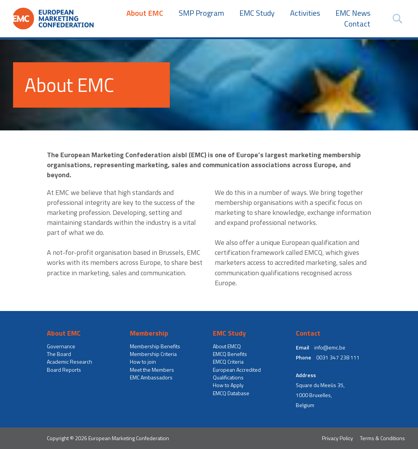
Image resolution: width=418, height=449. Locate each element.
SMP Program (201, 13)
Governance (61, 346)
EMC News (352, 13)
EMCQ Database (231, 393)
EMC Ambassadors (151, 377)
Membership (149, 333)
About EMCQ (227, 346)
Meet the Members (152, 370)
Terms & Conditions (382, 438)
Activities (305, 13)
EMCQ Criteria (228, 362)
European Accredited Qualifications (237, 373)
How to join (143, 362)
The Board (59, 354)
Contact (357, 24)
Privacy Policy (337, 438)
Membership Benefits (155, 346)
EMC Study (257, 13)
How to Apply (228, 385)
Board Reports (64, 370)
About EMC (144, 13)
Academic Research (69, 362)
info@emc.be (329, 347)
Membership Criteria (153, 354)
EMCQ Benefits (230, 354)
